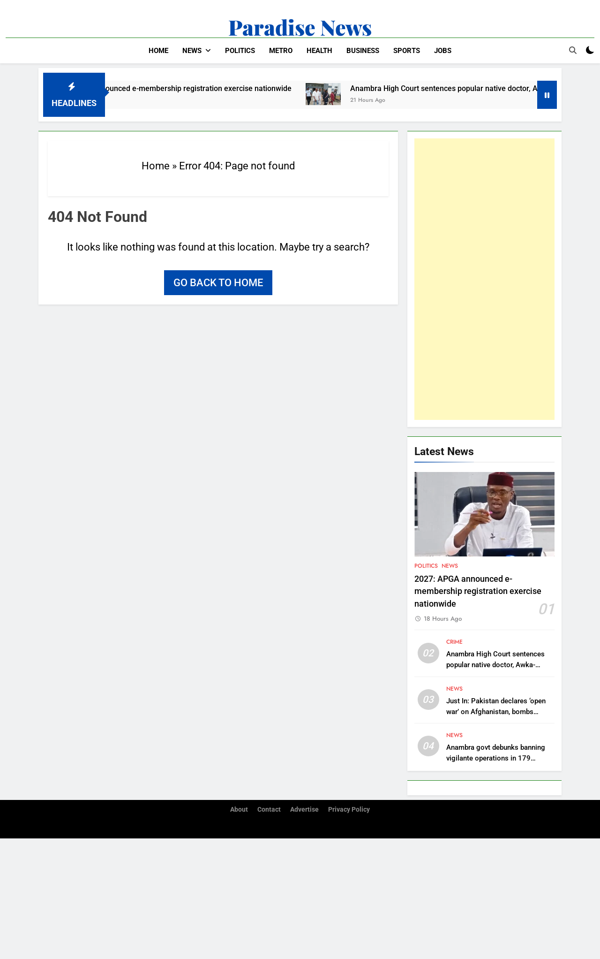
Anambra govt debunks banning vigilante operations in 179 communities (495, 758)
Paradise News (300, 27)
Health (319, 50)
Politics (240, 50)
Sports (406, 50)
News (192, 50)
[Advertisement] (484, 279)
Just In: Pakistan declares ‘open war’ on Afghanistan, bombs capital (496, 712)
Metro (280, 50)
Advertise (304, 810)
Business (362, 50)
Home (158, 50)
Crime (454, 642)
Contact (269, 810)
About (239, 810)
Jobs (442, 50)
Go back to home (218, 283)
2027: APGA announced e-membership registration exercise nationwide (181, 88)
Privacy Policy (349, 810)
